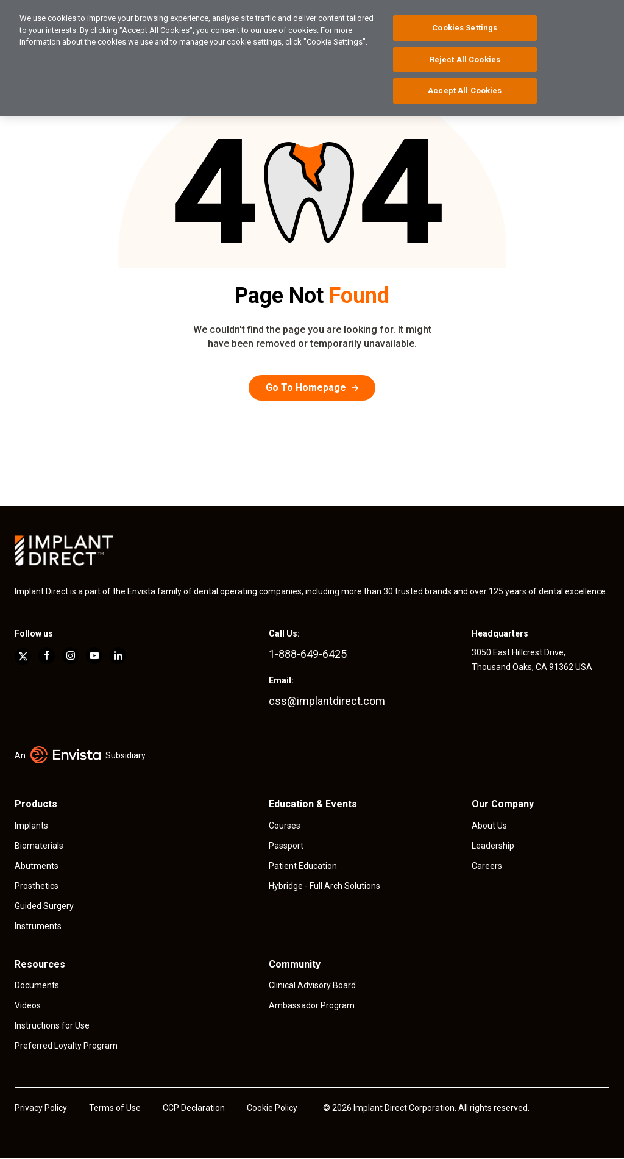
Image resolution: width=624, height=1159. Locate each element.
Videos (28, 1005)
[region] (312, 58)
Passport (286, 846)
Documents (37, 985)
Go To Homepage (306, 387)
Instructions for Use (52, 1025)
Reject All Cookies (465, 59)
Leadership (493, 846)
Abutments (36, 866)
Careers (487, 866)
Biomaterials (39, 846)
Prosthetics (36, 886)
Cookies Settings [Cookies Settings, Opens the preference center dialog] (464, 27)
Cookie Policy (272, 1108)
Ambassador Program (312, 1005)
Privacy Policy (41, 1108)
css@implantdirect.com (327, 700)
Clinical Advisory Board (312, 985)
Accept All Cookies (465, 90)
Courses (284, 825)
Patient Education (303, 866)
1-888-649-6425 (308, 653)
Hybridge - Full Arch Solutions (324, 886)
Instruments (38, 926)
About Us (489, 825)
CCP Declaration (194, 1108)
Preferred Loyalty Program (66, 1045)
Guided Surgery (44, 906)
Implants (31, 825)
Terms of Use (115, 1108)
